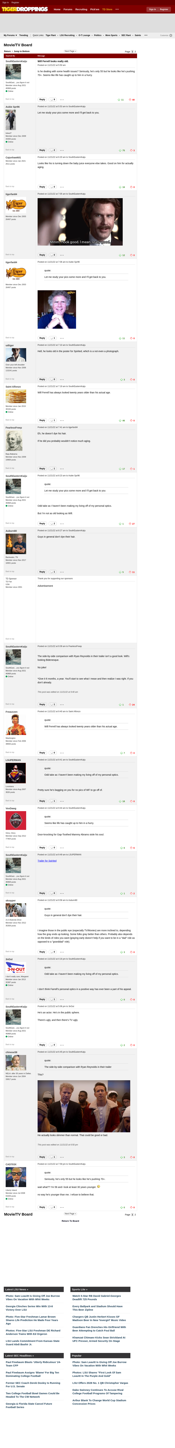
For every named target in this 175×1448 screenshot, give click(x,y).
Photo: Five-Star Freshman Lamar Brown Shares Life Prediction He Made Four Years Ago (32, 1320)
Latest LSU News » (16, 1289)
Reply (42, 99)
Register (15, 2)
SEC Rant (126, 35)
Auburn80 (11, 531)
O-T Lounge (84, 35)
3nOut (9, 959)
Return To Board (70, 1221)
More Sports (111, 35)
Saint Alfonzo (13, 386)
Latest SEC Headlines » (19, 1355)
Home (57, 9)
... (117, 8)
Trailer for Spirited (47, 860)
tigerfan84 (11, 194)
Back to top (10, 99)
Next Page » (70, 51)
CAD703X (11, 1164)
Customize (164, 35)
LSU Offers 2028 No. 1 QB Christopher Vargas (100, 1382)
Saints (138, 35)
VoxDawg (11, 808)
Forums (68, 9)
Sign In (5, 2)
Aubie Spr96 (13, 106)
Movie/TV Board (18, 45)
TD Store (107, 9)
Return (7, 51)
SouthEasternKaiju (16, 61)
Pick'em (94, 9)
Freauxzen (11, 711)
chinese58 (11, 1052)
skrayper (11, 900)
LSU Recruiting (67, 35)
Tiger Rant (51, 35)
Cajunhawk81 (13, 157)
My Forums (10, 35)
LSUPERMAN (13, 760)
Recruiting (81, 9)
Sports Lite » (80, 1289)
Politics (98, 35)
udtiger (10, 345)
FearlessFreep (14, 427)
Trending (23, 35)
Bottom (26, 51)
